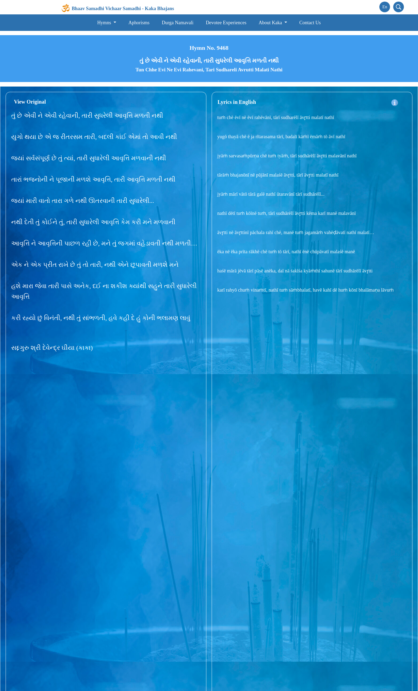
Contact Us (310, 22)
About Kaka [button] (271, 22)
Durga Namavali (178, 22)
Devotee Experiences (226, 22)
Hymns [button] (104, 22)
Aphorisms (139, 22)
